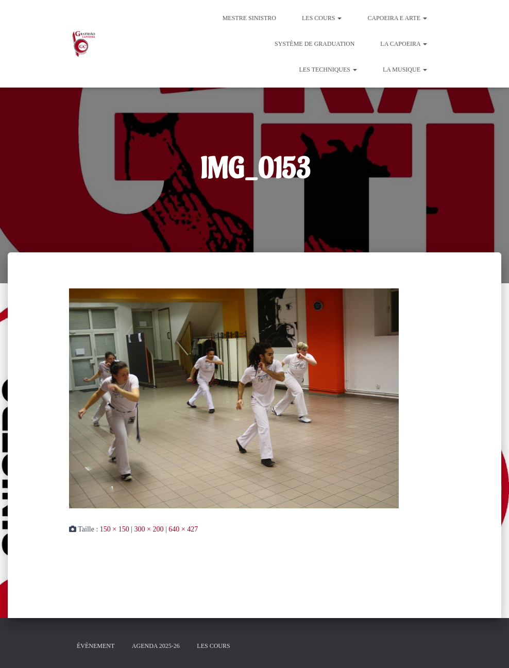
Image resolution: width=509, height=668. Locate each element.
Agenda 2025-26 (156, 645)
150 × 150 (114, 529)
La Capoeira (403, 43)
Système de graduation (314, 43)
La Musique (405, 69)
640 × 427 (183, 529)
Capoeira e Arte (397, 18)
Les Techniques (328, 69)
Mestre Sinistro (249, 18)
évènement (95, 645)
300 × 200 (149, 529)
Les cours (322, 18)
